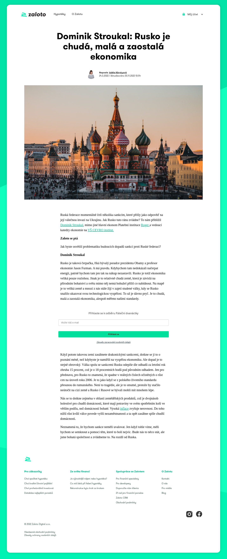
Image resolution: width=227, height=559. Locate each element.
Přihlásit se (113, 334)
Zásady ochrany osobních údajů (40, 535)
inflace (124, 408)
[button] (60, 14)
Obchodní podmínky (126, 502)
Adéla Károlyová (118, 72)
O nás (165, 483)
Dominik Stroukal (71, 225)
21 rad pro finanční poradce (129, 493)
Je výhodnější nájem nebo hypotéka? (88, 478)
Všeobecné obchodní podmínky (39, 532)
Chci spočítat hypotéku (35, 478)
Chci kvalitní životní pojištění (38, 483)
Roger (145, 225)
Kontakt (165, 478)
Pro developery (123, 483)
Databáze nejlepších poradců (38, 493)
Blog (164, 493)
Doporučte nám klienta (127, 488)
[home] (33, 14)
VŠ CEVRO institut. (101, 230)
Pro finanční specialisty (127, 478)
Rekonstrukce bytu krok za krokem (87, 488)
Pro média (167, 488)
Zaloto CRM (122, 497)
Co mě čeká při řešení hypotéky (86, 483)
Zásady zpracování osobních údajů (114, 342)
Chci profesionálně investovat (39, 488)
